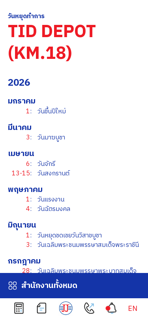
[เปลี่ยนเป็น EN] (132, 308)
